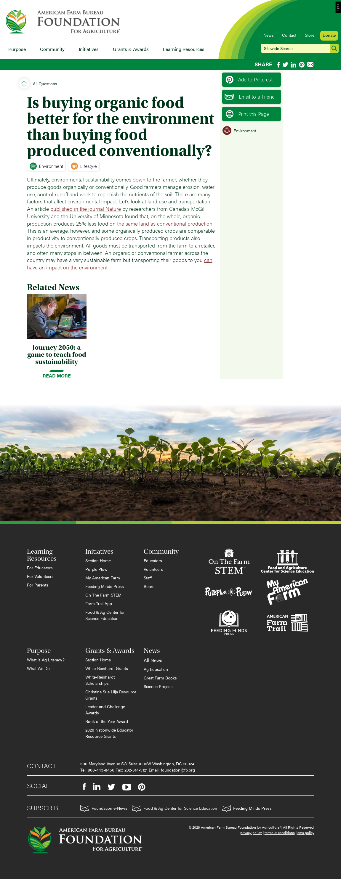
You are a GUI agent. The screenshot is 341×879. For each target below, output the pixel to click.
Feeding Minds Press (104, 586)
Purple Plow (96, 569)
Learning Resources (183, 49)
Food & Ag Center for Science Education (105, 615)
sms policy (305, 832)
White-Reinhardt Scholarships (100, 680)
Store (309, 35)
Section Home (98, 560)
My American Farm (102, 578)
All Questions (45, 83)
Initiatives (89, 49)
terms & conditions (280, 832)
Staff (148, 578)
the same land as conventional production (164, 223)
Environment (46, 166)
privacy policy (251, 832)
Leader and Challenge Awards (105, 709)
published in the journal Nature (85, 208)
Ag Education (156, 669)
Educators (153, 560)
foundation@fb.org (178, 770)
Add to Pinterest (249, 79)
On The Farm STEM (103, 595)
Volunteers (153, 569)
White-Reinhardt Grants (106, 668)
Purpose (17, 49)
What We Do (38, 668)
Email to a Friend (250, 97)
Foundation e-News (103, 808)
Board (149, 586)
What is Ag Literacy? (46, 660)
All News (153, 660)
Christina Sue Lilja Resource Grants (110, 695)
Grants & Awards (131, 49)
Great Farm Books (160, 678)
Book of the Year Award (106, 721)
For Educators (40, 568)
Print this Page (247, 114)
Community (52, 49)
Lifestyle (84, 166)
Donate (329, 35)
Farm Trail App (98, 603)
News (268, 35)
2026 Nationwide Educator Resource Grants (109, 733)
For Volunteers (40, 576)
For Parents (37, 585)
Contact (289, 35)
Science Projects (159, 686)
